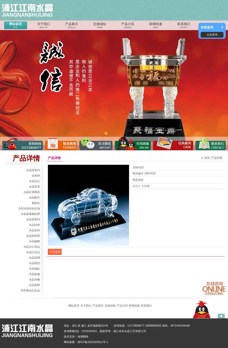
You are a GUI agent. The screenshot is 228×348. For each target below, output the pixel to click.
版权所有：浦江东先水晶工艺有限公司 (123, 331)
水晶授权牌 (33, 235)
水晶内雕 (34, 279)
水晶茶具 (34, 186)
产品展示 (71, 25)
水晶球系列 (33, 170)
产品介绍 (127, 25)
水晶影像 (34, 274)
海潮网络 (83, 336)
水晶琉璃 (34, 257)
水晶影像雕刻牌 (30, 214)
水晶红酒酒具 (31, 192)
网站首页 (15, 25)
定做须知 (99, 25)
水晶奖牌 (34, 285)
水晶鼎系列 (33, 219)
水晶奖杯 (34, 230)
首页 (207, 158)
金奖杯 (36, 175)
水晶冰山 (34, 181)
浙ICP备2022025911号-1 (93, 342)
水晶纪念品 (33, 252)
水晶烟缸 (34, 268)
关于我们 (43, 25)
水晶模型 (34, 263)
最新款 (36, 203)
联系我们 (184, 25)
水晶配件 (34, 197)
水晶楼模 (34, 241)
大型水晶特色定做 (29, 208)
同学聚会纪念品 (30, 290)
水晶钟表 (34, 225)
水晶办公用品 (31, 246)
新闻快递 (155, 25)
